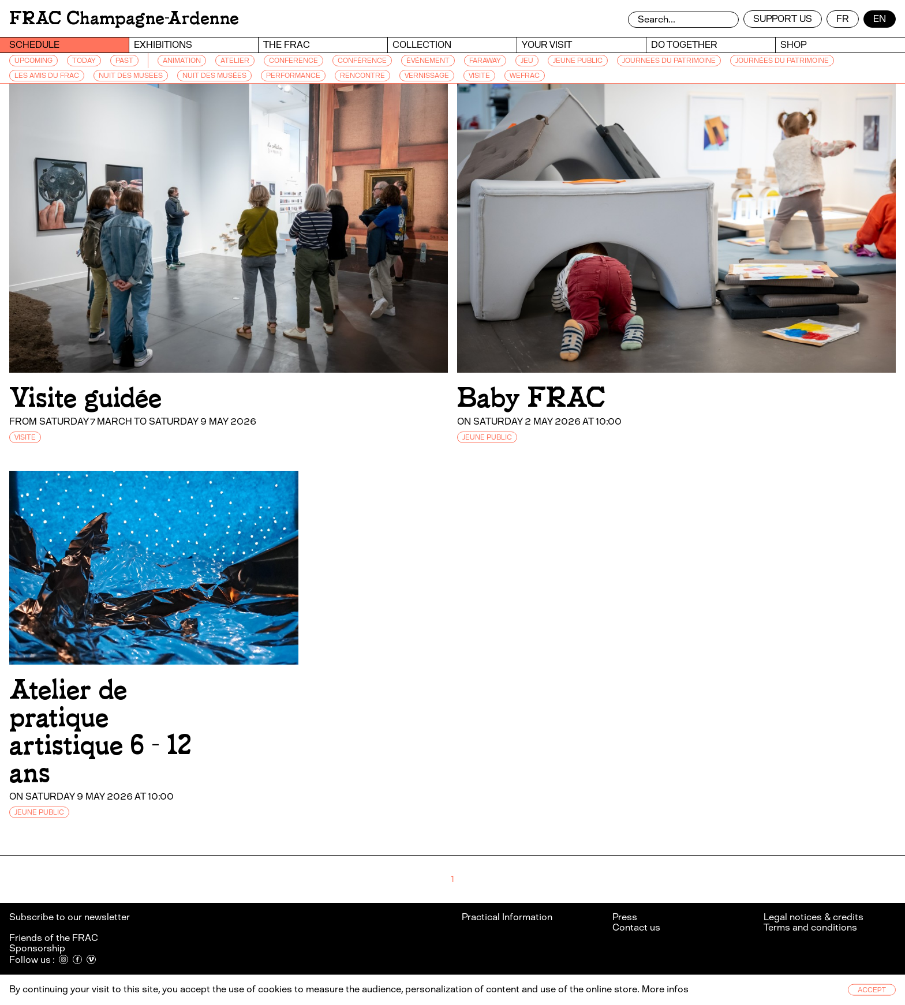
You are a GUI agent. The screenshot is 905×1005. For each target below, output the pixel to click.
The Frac (286, 44)
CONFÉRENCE (362, 61)
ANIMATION (182, 61)
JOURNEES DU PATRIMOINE (669, 61)
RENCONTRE (362, 76)
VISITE (479, 76)
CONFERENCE (293, 61)
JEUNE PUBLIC (578, 61)
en (879, 18)
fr (842, 18)
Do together (684, 44)
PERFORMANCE (293, 76)
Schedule (34, 44)
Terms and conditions (810, 927)
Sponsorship (37, 948)
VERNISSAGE (427, 76)
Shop (793, 44)
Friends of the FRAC (53, 937)
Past (124, 61)
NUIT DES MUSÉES (214, 76)
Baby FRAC (531, 398)
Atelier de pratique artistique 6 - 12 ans (100, 731)
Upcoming (33, 61)
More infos (665, 989)
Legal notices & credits (813, 917)
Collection (421, 44)
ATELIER (234, 61)
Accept (872, 990)
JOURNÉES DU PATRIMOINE (782, 61)
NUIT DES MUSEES (131, 76)
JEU (527, 61)
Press (624, 917)
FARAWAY (485, 61)
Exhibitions (163, 44)
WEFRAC (525, 76)
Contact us (636, 927)
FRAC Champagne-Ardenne (124, 18)
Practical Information (507, 917)
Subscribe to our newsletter (70, 917)
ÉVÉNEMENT (428, 61)
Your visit (547, 44)
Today (84, 61)
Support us (782, 18)
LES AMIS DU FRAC (46, 76)
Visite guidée (85, 398)
